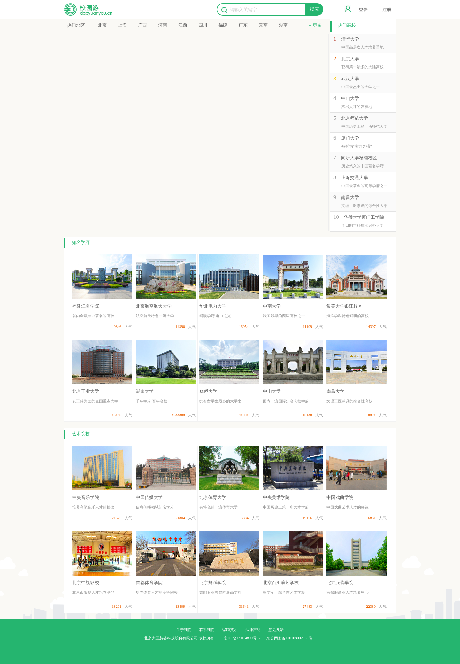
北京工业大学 (85, 391)
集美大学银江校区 (344, 306)
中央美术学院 (276, 497)
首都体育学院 (149, 582)
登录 (363, 9)
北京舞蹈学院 (212, 582)
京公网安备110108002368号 (289, 638)
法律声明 (253, 630)
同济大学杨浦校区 (359, 158)
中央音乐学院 (85, 497)
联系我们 (207, 630)
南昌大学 (350, 197)
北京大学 (350, 59)
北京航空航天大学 (154, 306)
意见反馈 (276, 630)
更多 (317, 25)
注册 (386, 9)
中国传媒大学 (149, 497)
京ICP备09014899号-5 (242, 638)
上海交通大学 (354, 177)
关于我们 (184, 630)
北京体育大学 (212, 497)
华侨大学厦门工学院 (364, 217)
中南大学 (272, 306)
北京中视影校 (85, 582)
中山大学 (350, 98)
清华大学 (350, 39)
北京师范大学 (354, 118)
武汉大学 (350, 78)
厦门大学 (350, 138)
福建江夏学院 (85, 306)
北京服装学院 (339, 582)
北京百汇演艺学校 (281, 582)
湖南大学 (145, 391)
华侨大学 (208, 391)
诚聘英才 (230, 630)
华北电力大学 (212, 306)
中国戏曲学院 (339, 497)
